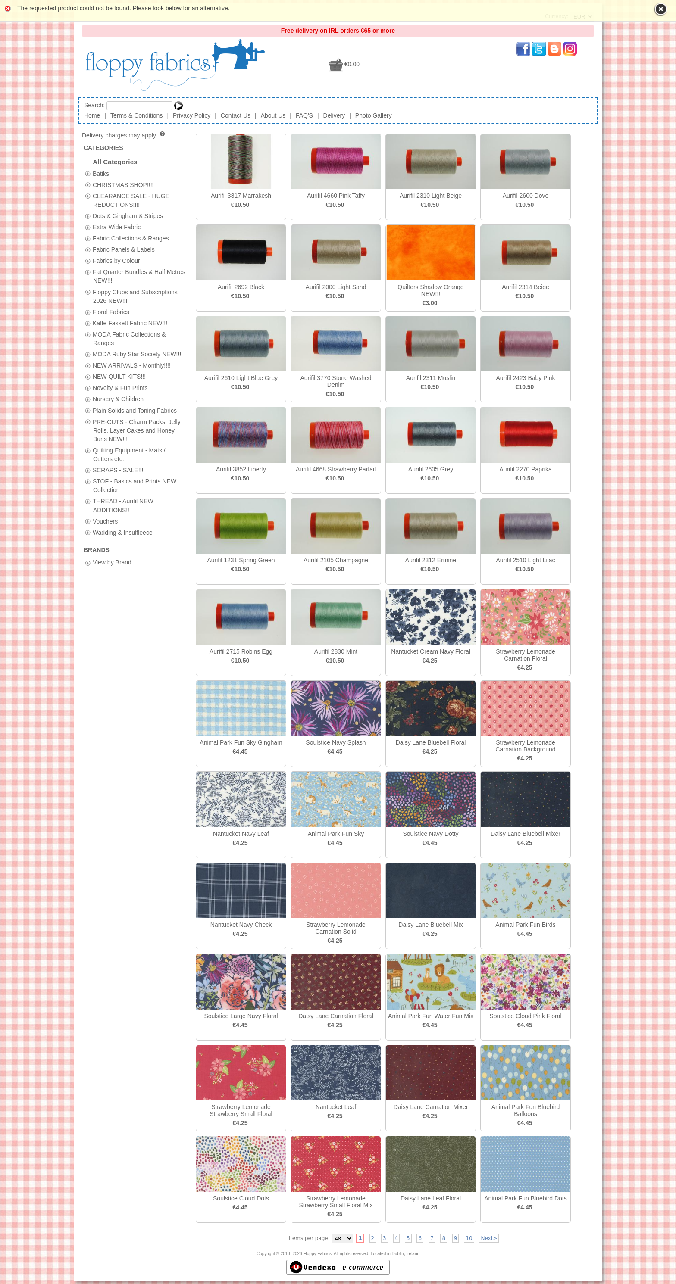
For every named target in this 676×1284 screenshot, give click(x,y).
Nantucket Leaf (336, 1106)
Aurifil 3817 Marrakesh (241, 195)
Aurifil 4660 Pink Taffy (336, 195)
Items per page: (309, 1238)
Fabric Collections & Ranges (131, 238)
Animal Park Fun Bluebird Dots (525, 1198)
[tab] (87, 173)
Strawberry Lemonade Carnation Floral (525, 655)
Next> (489, 1238)
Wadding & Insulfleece (123, 532)
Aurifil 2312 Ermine (430, 560)
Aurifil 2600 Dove (526, 195)
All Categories (115, 161)
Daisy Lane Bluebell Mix (430, 924)
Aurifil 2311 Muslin (430, 377)
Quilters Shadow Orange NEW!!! (430, 290)
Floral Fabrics (111, 311)
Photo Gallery (373, 115)
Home (92, 115)
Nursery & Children (118, 399)
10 (469, 1238)
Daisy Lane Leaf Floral (431, 1198)
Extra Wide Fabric (117, 226)
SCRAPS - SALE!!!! (119, 470)
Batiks (101, 173)
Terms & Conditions (136, 115)
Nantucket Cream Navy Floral (430, 651)
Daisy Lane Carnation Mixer (431, 1106)
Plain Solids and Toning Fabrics (135, 410)
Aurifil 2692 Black (241, 287)
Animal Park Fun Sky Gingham (241, 742)
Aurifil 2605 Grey (430, 469)
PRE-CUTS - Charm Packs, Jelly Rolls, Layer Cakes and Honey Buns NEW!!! (137, 430)
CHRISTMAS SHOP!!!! (123, 184)
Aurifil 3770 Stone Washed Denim (335, 381)
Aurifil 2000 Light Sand (336, 287)
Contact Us (235, 115)
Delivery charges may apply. (124, 135)
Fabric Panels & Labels (124, 249)
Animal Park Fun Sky (336, 833)
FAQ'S (304, 115)
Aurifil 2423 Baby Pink (525, 377)
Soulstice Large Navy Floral (241, 1016)
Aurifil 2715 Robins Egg (241, 651)
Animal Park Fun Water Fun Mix (430, 1016)
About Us (273, 115)
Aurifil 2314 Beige (525, 287)
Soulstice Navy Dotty (430, 833)
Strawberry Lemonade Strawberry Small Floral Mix (335, 1202)
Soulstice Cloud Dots (241, 1198)
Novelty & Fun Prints (120, 387)
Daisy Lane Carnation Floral (335, 1016)
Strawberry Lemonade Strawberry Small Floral (241, 1110)
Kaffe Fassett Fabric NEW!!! (130, 322)
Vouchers (105, 520)
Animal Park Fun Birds (525, 924)
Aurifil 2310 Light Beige (431, 195)
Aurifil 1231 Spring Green (241, 560)
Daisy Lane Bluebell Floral (431, 742)
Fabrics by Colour (116, 260)
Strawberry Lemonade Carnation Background (525, 746)
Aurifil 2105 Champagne (336, 560)
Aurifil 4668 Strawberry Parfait (336, 469)
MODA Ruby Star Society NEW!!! (137, 354)
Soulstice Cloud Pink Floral (525, 1016)
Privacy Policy (191, 115)
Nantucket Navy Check (241, 924)
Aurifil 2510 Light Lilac (525, 560)
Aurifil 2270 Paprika (525, 469)
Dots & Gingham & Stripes (128, 215)
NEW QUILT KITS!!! (119, 376)
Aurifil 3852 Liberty (241, 469)
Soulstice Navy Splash (336, 742)
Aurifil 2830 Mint (335, 651)
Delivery (334, 115)
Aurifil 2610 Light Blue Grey (241, 377)
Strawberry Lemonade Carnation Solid (336, 928)
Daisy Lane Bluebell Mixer (525, 833)
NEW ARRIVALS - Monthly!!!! (132, 365)
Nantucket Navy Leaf (241, 833)
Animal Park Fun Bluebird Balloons (525, 1110)
